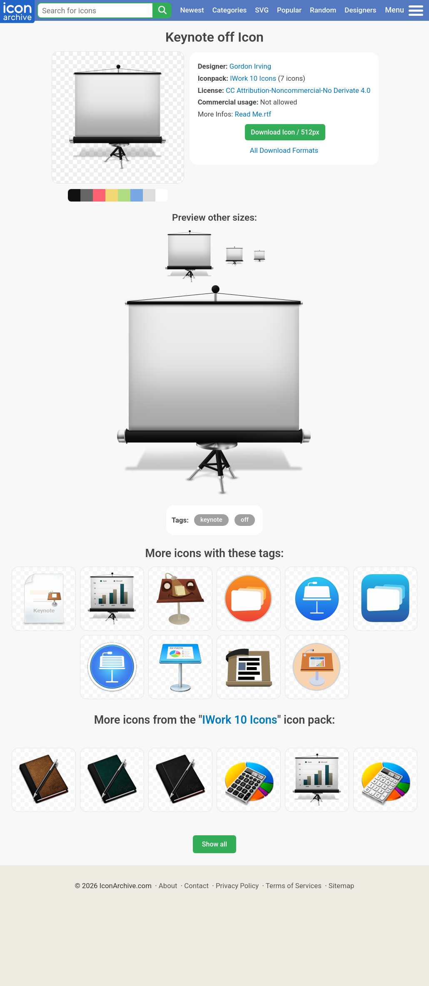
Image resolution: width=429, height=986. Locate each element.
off (245, 519)
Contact (196, 885)
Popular (289, 10)
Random (323, 10)
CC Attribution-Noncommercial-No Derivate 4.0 (298, 90)
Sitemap (341, 885)
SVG (262, 10)
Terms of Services (294, 885)
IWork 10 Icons (253, 78)
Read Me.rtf (253, 114)
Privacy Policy (237, 885)
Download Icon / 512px (285, 132)
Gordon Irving (250, 66)
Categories (229, 10)
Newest (192, 10)
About (168, 885)
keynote (211, 519)
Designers (360, 10)
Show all (214, 844)
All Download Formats (284, 150)
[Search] (162, 10)
